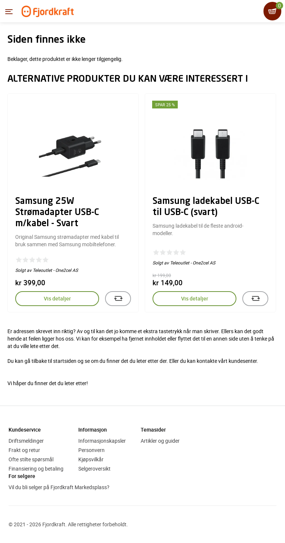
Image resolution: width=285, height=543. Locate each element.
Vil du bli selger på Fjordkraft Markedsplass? (59, 487)
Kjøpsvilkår (91, 459)
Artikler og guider (160, 440)
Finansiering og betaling (36, 468)
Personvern (91, 449)
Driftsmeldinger (26, 440)
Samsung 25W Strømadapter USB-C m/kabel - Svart (57, 212)
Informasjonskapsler (102, 440)
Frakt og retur (24, 449)
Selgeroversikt (94, 468)
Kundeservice (25, 429)
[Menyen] (9, 11)
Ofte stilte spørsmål (31, 459)
